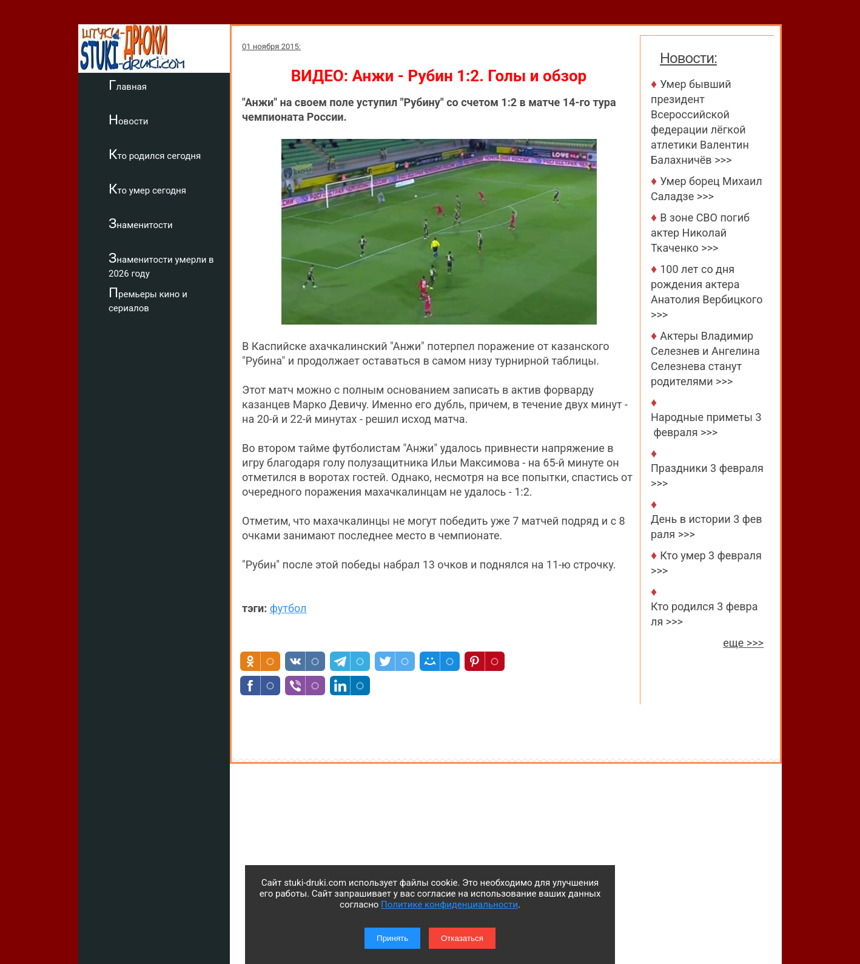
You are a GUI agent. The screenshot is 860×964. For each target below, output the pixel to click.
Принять (392, 938)
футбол (288, 608)
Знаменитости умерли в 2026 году (161, 265)
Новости (128, 119)
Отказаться (462, 938)
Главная (128, 85)
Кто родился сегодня (155, 154)
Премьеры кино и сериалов (148, 299)
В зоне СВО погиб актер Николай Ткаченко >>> (700, 232)
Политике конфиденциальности (449, 904)
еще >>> (743, 642)
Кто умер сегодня (147, 189)
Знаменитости (141, 223)
